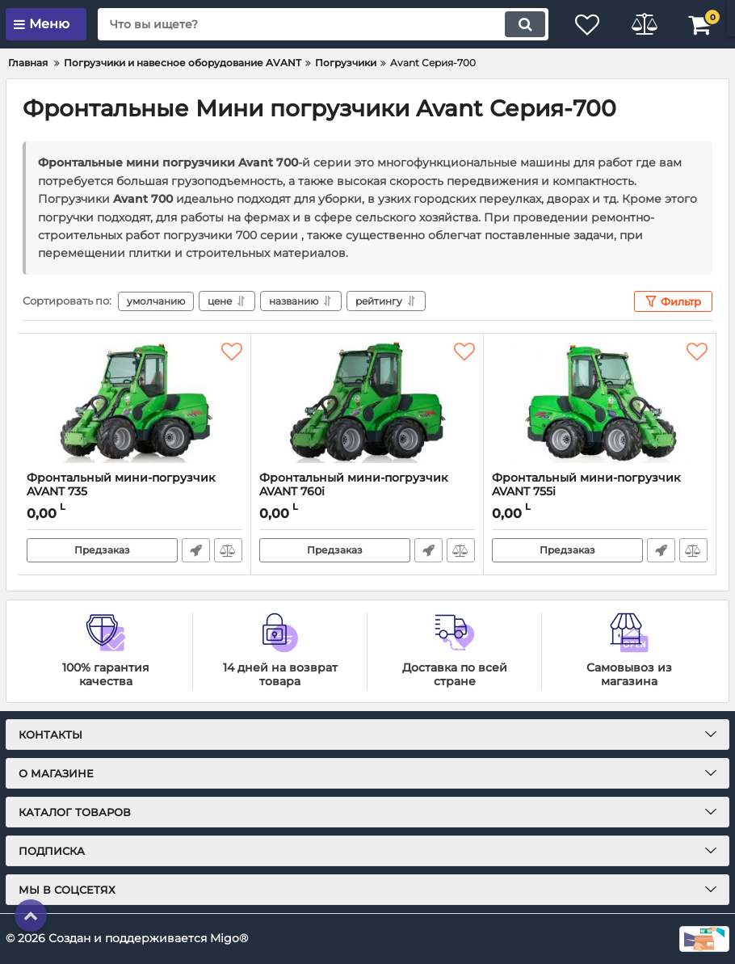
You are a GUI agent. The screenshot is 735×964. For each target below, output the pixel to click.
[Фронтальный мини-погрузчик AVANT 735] (134, 402)
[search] (323, 24)
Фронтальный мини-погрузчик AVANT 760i (367, 492)
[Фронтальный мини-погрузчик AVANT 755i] (600, 402)
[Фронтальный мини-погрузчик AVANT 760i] (367, 402)
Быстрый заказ (196, 550)
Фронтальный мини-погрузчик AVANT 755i (586, 485)
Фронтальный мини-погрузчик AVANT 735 (134, 492)
